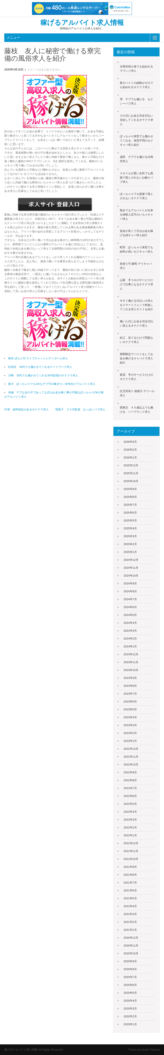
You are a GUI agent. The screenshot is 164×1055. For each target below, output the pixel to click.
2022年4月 (130, 811)
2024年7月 (130, 599)
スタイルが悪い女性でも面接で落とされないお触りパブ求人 (136, 177)
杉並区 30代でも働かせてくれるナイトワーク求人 (40, 366)
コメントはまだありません (43, 69)
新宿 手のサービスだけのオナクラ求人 (136, 377)
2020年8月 (130, 969)
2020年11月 (131, 945)
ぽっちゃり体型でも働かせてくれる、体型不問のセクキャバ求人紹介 (136, 140)
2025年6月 (130, 512)
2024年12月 (131, 559)
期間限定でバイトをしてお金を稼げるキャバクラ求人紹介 (136, 358)
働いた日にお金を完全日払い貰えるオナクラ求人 (136, 323)
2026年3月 (130, 441)
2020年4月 (130, 1000)
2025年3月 (130, 536)
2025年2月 (130, 544)
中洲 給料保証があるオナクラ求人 (26, 409)
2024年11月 (131, 567)
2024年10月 (131, 575)
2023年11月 (131, 662)
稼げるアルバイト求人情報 (82, 23)
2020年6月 (130, 984)
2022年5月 (130, 803)
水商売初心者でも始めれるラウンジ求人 (136, 68)
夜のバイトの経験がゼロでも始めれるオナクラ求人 (136, 85)
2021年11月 (131, 851)
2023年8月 (130, 685)
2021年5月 (130, 898)
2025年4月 (130, 528)
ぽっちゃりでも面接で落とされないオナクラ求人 (136, 196)
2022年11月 (131, 756)
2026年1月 (130, 457)
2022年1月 (130, 835)
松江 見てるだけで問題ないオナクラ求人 (136, 340)
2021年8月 (130, 874)
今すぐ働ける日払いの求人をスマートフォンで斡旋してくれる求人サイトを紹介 (136, 305)
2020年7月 (130, 977)
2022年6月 (130, 796)
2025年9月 (130, 489)
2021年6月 (130, 890)
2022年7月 (130, 788)
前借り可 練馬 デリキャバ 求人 (136, 266)
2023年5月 (130, 709)
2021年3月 (130, 914)
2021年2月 (130, 922)
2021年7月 (130, 882)
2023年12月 (131, 654)
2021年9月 (130, 866)
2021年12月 (131, 843)
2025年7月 (130, 504)
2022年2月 (130, 827)
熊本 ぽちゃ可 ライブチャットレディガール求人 (38, 358)
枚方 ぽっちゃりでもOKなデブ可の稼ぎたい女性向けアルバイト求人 (51, 383)
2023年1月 (130, 740)
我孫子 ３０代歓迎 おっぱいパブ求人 (80, 409)
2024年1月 (130, 646)
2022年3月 (130, 819)
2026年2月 (130, 449)
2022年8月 (130, 780)
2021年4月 (130, 906)
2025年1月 (130, 552)
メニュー (13, 37)
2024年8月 (130, 591)
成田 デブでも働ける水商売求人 (136, 159)
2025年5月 (130, 520)
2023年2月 (130, 733)
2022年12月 (131, 748)
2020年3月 (130, 1008)
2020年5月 (130, 992)
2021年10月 (131, 859)
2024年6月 (130, 607)
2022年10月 (131, 764)
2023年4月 (130, 717)
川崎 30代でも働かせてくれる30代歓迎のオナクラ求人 (43, 375)
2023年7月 (130, 693)
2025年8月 (130, 496)
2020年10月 (131, 953)
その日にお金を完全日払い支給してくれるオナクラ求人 (136, 120)
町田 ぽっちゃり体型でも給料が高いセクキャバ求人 (136, 249)
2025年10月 (131, 481)
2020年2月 (130, 1016)
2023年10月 (131, 670)
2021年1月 (130, 929)
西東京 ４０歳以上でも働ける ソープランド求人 (136, 409)
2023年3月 (130, 725)
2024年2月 (130, 638)
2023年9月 (130, 678)
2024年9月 (130, 583)
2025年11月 (131, 473)
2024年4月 (130, 622)
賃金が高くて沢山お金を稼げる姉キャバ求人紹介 (136, 233)
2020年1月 (130, 1024)
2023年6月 (130, 701)
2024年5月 (130, 615)
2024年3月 (130, 630)
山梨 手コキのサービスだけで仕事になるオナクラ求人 (136, 284)
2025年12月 (131, 465)
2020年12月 (131, 937)
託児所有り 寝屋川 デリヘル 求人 (137, 393)
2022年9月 (130, 772)
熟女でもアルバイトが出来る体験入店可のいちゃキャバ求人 (136, 214)
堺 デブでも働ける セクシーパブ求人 (136, 101)
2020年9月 (130, 961)
